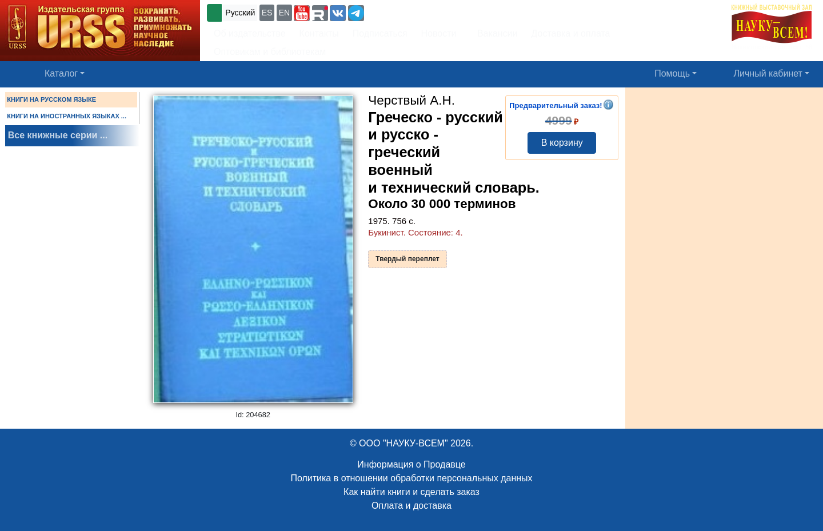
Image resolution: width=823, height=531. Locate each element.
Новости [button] (439, 33)
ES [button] (267, 12)
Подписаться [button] (380, 33)
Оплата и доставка (411, 505)
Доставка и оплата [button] (570, 33)
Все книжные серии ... (57, 135)
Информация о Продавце (411, 464)
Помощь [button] (672, 73)
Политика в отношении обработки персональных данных (411, 478)
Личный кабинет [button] (768, 73)
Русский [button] (240, 12)
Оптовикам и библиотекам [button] (270, 52)
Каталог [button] (61, 73)
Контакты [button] (319, 33)
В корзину (562, 142)
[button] (302, 13)
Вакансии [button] (494, 33)
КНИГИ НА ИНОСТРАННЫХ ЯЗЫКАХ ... (66, 116)
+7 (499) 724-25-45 (408, 12)
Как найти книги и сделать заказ (411, 492)
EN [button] (284, 12)
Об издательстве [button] (250, 33)
